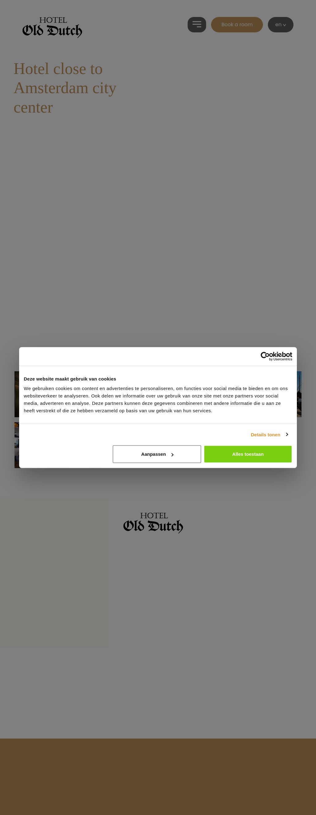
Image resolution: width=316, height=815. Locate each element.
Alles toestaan (248, 454)
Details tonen (265, 434)
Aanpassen (157, 454)
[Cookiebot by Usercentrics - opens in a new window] (265, 356)
